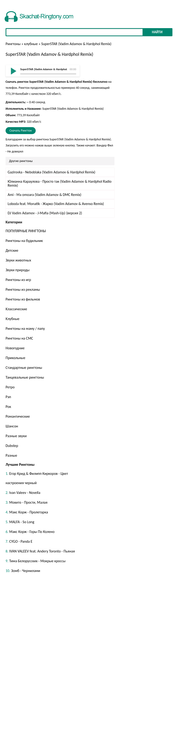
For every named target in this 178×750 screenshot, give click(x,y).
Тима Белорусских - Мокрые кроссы (37, 561)
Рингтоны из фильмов (23, 299)
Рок (8, 406)
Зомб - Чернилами (25, 570)
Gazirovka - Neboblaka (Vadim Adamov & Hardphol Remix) (51, 172)
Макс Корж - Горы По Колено (31, 531)
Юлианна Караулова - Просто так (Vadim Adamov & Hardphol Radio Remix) (59, 183)
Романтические (18, 416)
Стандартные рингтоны (24, 367)
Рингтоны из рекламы (23, 289)
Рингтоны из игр (18, 280)
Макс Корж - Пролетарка (28, 512)
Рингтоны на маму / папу (25, 328)
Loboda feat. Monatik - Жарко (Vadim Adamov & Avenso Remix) (56, 204)
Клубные (12, 319)
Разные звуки (16, 436)
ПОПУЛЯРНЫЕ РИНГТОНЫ (26, 231)
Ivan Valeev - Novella (24, 492)
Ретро (10, 387)
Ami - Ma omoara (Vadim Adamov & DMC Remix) (44, 194)
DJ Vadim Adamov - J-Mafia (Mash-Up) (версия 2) (45, 213)
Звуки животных (18, 260)
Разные (11, 455)
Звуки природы (17, 270)
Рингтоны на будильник (24, 240)
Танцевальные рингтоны (25, 377)
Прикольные (15, 358)
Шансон (12, 426)
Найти (157, 32)
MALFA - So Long (21, 522)
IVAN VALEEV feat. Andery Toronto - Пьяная (42, 551)
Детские (12, 250)
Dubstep (12, 445)
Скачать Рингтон (21, 130)
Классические (16, 309)
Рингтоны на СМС (19, 338)
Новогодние (15, 348)
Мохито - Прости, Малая (28, 502)
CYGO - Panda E (20, 541)
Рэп (8, 397)
